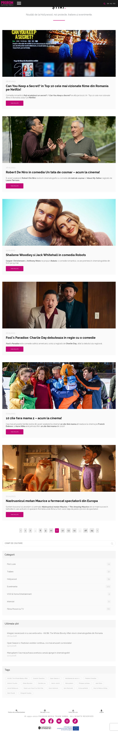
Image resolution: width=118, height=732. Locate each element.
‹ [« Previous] (20, 530)
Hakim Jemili (55, 683)
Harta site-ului (73, 711)
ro (114, 3)
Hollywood (59, 579)
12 (63, 530)
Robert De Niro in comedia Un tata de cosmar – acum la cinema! (53, 172)
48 (85, 530)
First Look (59, 564)
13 (68, 530)
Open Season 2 (55, 678)
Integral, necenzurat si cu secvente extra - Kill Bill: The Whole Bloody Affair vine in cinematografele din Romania (59, 634)
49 (92, 530)
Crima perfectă (83, 688)
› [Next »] (97, 530)
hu (111, 3)
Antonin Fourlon (12, 683)
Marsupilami (69, 683)
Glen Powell (11, 693)
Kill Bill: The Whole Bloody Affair (17, 678)
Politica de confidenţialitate (16, 711)
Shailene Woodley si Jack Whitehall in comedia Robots (46, 255)
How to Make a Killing (100, 688)
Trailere (59, 571)
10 (51, 530)
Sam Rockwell (68, 688)
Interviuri (59, 601)
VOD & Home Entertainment (59, 594)
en (108, 3)
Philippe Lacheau (84, 683)
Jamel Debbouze (12, 688)
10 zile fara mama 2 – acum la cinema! (34, 418)
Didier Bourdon (27, 683)
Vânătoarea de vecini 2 (72, 678)
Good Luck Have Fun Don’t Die (33, 688)
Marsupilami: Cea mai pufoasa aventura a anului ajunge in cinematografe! (59, 654)
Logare (101, 711)
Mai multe (14, 103)
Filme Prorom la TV (59, 609)
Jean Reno (98, 683)
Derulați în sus (44, 711)
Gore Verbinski (53, 688)
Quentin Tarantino (38, 678)
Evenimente (59, 586)
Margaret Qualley (25, 693)
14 (74, 530)
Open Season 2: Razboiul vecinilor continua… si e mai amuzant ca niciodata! (59, 644)
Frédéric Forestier (90, 678)
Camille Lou (42, 683)
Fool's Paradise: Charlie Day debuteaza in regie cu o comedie (51, 337)
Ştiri (59, 7)
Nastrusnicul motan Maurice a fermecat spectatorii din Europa (52, 501)
